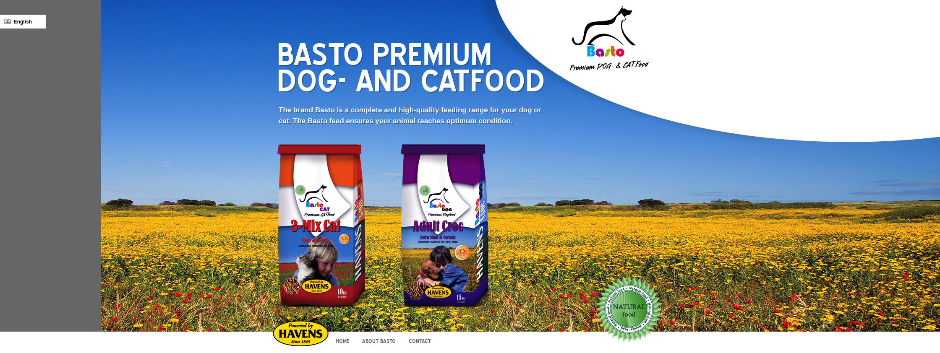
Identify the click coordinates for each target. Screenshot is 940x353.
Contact (420, 341)
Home (342, 341)
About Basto (379, 341)
